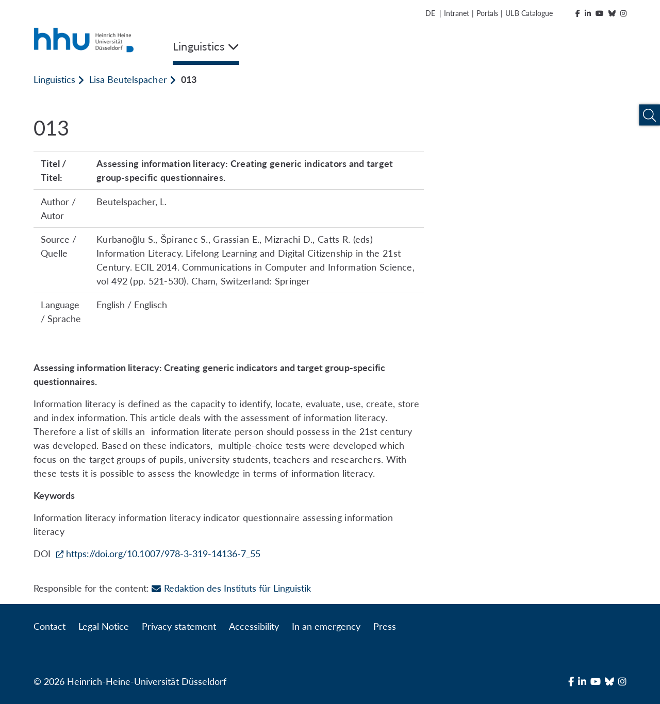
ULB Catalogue (528, 13)
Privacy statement (179, 626)
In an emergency (326, 626)
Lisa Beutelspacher (128, 79)
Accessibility (254, 626)
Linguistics (54, 79)
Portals (487, 13)
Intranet (456, 13)
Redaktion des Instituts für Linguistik (231, 588)
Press (384, 626)
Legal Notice (103, 626)
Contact (49, 626)
